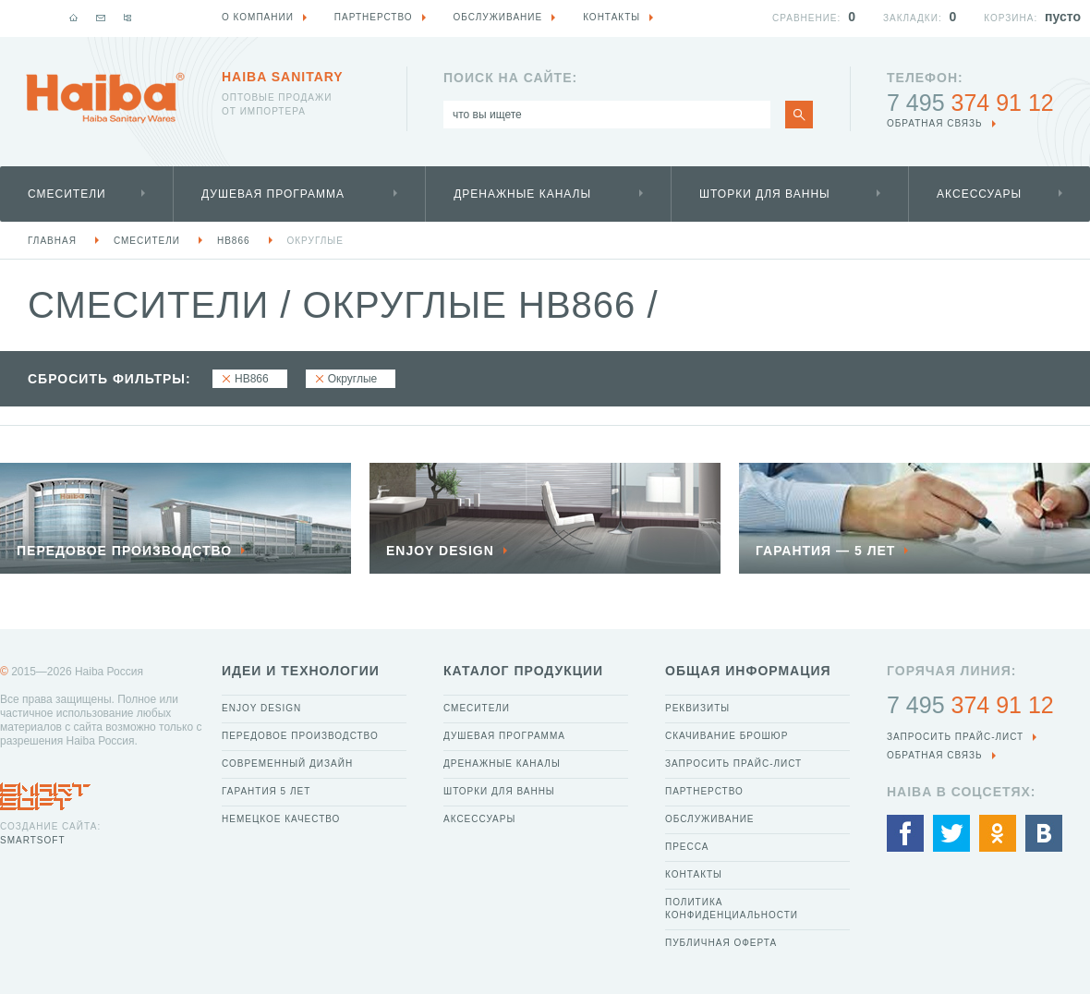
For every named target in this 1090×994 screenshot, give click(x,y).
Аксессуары (979, 194)
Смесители (67, 194)
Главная (52, 241)
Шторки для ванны (764, 194)
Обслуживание (710, 819)
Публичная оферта (721, 943)
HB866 (233, 241)
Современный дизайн (287, 763)
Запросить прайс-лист (733, 763)
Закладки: (912, 18)
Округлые (315, 241)
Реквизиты (697, 708)
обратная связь (935, 123)
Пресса (686, 847)
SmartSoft (32, 840)
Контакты (693, 874)
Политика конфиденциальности (731, 908)
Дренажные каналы (522, 194)
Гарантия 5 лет (266, 791)
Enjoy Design (261, 708)
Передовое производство (300, 736)
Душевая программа (273, 194)
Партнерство (704, 791)
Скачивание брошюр (726, 736)
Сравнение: (806, 18)
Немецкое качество (281, 819)
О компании (258, 17)
